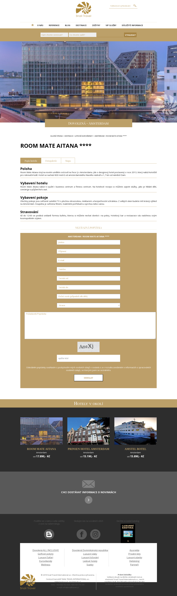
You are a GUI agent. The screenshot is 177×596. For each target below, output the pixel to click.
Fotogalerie (51, 160)
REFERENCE (54, 25)
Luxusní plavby (134, 557)
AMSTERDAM (99, 136)
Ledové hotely (90, 561)
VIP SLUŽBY (111, 25)
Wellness (45, 564)
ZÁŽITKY (96, 25)
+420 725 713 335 (77, 584)
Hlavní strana (56, 136)
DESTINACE (81, 25)
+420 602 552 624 (63, 584)
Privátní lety (134, 553)
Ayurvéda (134, 550)
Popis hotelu (31, 160)
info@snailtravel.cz (71, 587)
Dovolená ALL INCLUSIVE (45, 550)
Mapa (68, 160)
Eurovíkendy (45, 561)
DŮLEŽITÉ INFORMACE (132, 25)
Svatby (90, 564)
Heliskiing (134, 561)
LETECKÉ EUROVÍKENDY (84, 136)
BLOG (67, 25)
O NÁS (40, 25)
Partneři (134, 564)
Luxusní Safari (45, 557)
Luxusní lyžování (90, 557)
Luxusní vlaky (90, 553)
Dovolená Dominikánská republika (90, 550)
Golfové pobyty (46, 553)
